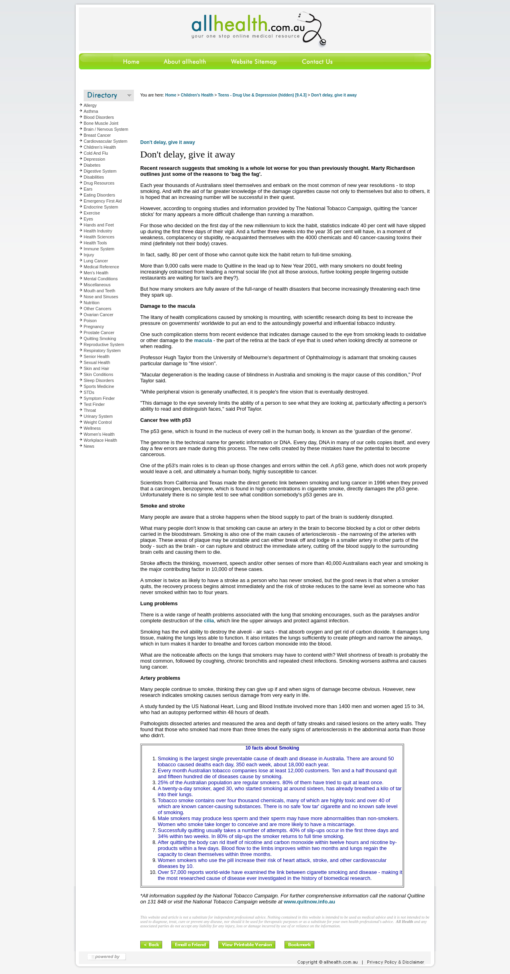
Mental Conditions (101, 278)
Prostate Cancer (99, 332)
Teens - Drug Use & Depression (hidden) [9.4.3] (262, 95)
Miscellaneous (97, 284)
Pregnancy (94, 326)
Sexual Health (97, 362)
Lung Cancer (96, 260)
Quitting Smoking (100, 338)
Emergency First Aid (103, 201)
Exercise (92, 213)
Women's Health (99, 434)
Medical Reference (101, 266)
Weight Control (98, 422)
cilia (209, 621)
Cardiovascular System (106, 141)
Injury (89, 254)
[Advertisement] (285, 120)
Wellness (92, 428)
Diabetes (92, 165)
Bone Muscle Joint (101, 123)
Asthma (91, 111)
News (89, 446)
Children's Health (100, 147)
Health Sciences (99, 236)
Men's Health (96, 272)
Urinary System (98, 416)
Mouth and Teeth (99, 290)
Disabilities (94, 177)
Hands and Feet (99, 224)
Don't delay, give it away (334, 95)
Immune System (99, 248)
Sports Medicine (99, 386)
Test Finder (94, 404)
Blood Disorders (99, 117)
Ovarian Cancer (99, 314)
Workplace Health (100, 440)
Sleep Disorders (99, 380)
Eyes (88, 218)
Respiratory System (102, 350)
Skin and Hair (96, 368)
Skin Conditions (98, 374)
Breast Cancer (97, 135)
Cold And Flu (96, 153)
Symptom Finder (99, 398)
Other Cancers (97, 308)
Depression (94, 159)
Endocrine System (101, 207)
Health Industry (98, 230)
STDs (89, 392)
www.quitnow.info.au (309, 902)
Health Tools (95, 242)
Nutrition (92, 302)
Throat (90, 410)
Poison (90, 320)
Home (170, 95)
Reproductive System (104, 344)
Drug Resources (99, 183)
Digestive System (100, 171)
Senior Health (97, 356)
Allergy (90, 105)
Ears (88, 189)
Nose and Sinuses (101, 296)
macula (203, 340)
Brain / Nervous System (106, 129)
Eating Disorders (99, 195)
